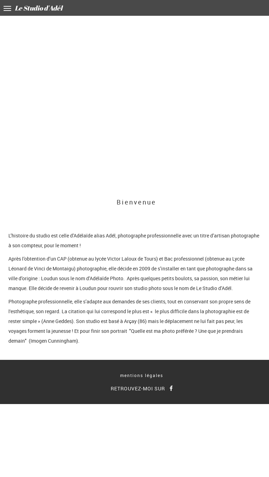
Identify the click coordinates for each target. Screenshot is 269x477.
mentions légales (141, 375)
